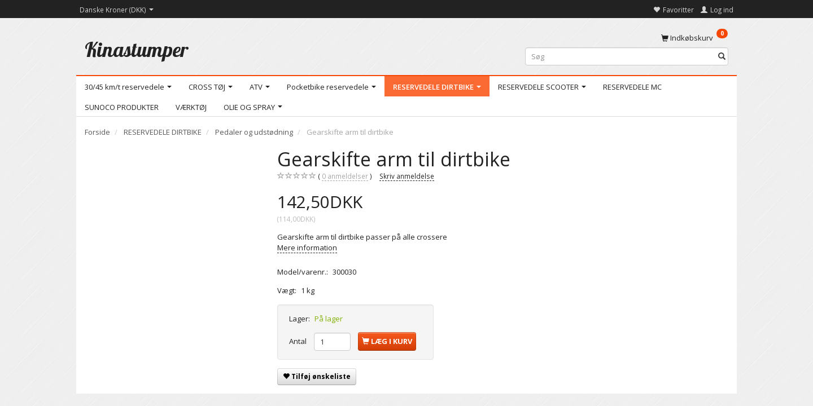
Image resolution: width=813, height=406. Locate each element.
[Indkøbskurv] (694, 37)
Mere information (307, 247)
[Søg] (721, 56)
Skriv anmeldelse (406, 175)
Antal (298, 341)
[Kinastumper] (137, 49)
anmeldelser (345, 176)
